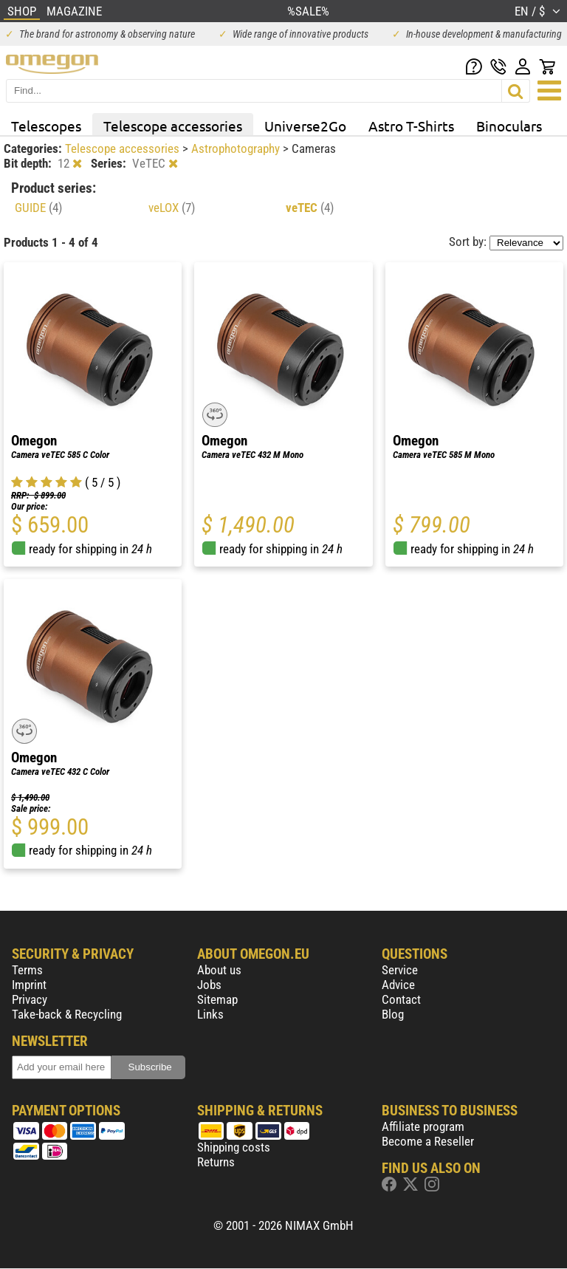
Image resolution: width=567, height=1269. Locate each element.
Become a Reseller (428, 1141)
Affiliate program (423, 1126)
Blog (393, 1014)
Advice (398, 984)
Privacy (29, 999)
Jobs (209, 984)
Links (210, 1014)
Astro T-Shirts (411, 125)
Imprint (29, 984)
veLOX (171, 207)
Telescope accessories (172, 125)
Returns (216, 1162)
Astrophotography (237, 148)
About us (219, 969)
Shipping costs (233, 1147)
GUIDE (38, 207)
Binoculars (509, 125)
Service (400, 969)
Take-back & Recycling (67, 1014)
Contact (401, 999)
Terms (27, 969)
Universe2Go (305, 125)
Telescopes (46, 125)
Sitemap (217, 999)
